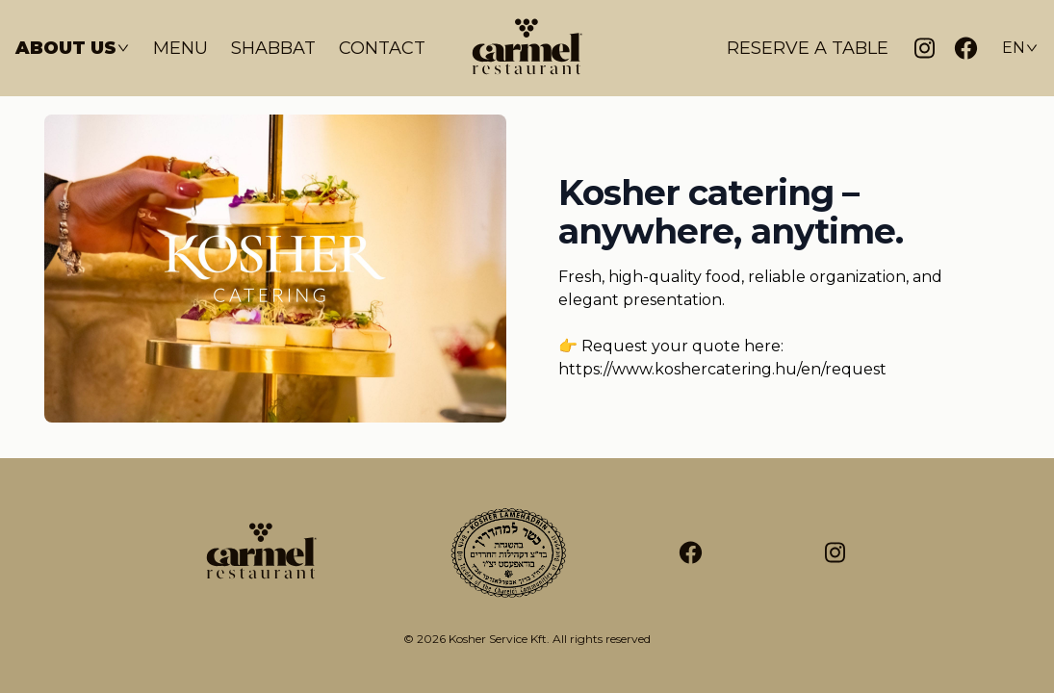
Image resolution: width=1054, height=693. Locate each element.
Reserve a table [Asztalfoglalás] (807, 48)
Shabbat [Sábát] (273, 48)
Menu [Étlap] (180, 48)
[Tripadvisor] (835, 553)
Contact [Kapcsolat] (382, 48)
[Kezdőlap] (527, 48)
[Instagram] (924, 49)
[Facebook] (966, 49)
